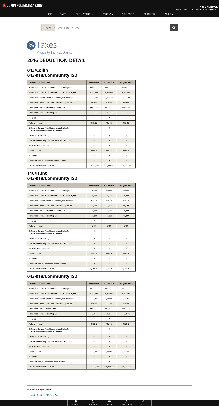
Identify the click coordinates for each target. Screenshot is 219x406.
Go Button (174, 27)
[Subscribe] (109, 403)
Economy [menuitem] (106, 14)
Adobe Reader (37, 395)
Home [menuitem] (49, 14)
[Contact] (76, 403)
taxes (42, 44)
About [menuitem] (168, 14)
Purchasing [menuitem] (128, 14)
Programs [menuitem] (149, 14)
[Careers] (143, 403)
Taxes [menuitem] (63, 14)
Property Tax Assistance (54, 52)
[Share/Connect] (92, 403)
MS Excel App (52, 395)
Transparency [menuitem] (83, 14)
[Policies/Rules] (126, 403)
